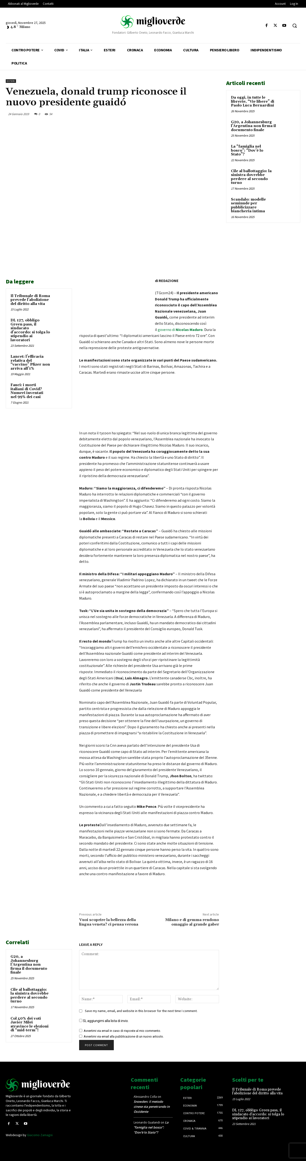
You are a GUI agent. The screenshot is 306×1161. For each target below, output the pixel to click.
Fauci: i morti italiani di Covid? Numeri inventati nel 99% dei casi (27, 391)
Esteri (11, 81)
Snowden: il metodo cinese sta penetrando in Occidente (152, 1106)
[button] (294, 25)
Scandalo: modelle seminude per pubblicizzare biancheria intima (248, 205)
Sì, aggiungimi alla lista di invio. (104, 1021)
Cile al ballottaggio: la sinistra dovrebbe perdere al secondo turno (30, 995)
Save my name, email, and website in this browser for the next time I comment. (141, 1011)
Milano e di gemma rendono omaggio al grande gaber (192, 922)
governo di (180, 329)
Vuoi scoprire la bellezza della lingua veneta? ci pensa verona (108, 922)
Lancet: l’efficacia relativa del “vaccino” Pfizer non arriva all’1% (30, 362)
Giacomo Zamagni (40, 1135)
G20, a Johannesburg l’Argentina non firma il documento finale (29, 964)
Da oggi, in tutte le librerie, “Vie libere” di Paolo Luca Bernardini (252, 101)
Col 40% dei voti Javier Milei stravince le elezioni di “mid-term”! (30, 1024)
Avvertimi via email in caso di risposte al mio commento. (122, 1031)
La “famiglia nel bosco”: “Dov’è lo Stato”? (247, 150)
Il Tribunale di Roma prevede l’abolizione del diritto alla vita (30, 300)
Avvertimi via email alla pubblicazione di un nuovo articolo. (124, 1036)
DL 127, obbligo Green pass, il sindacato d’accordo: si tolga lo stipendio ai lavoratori (30, 330)
